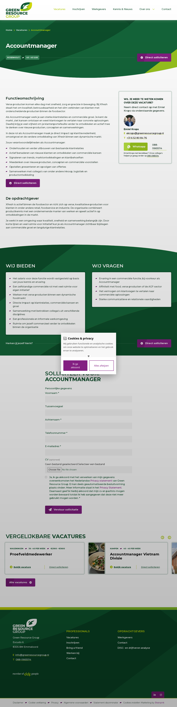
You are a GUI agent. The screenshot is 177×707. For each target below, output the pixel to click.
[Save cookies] (75, 365)
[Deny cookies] (101, 365)
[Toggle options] (88, 356)
